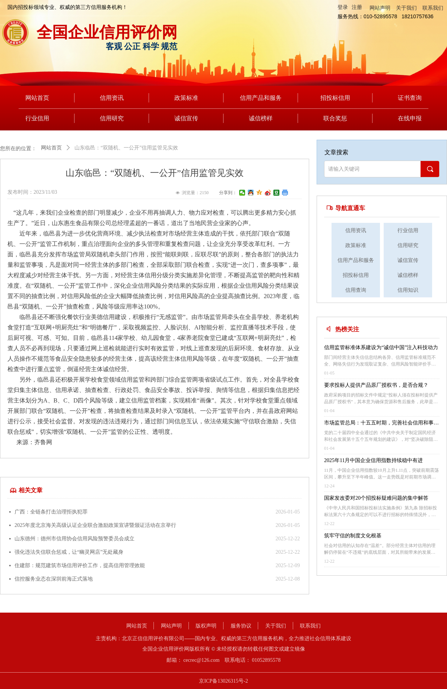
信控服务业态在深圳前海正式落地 (54, 579)
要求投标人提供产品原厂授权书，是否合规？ (376, 385)
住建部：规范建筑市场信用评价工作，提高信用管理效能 (80, 565)
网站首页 (51, 148)
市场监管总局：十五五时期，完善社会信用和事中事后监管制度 (381, 423)
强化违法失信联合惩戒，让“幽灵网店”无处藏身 (69, 552)
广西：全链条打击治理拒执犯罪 (51, 512)
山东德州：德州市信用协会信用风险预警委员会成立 (74, 538)
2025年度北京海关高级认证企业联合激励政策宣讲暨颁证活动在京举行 (95, 525)
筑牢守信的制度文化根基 (352, 535)
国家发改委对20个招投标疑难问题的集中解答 (376, 498)
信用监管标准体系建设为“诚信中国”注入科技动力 (381, 347)
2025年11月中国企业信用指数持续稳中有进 (373, 460)
